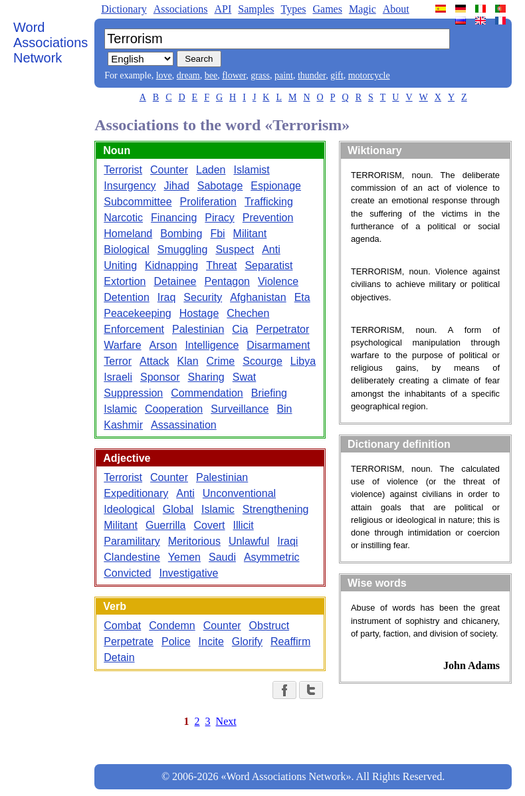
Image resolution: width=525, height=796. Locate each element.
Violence (278, 281)
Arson (163, 345)
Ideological (129, 509)
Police (176, 641)
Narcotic (123, 217)
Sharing (206, 377)
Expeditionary (136, 493)
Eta (302, 297)
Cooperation (174, 409)
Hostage (199, 313)
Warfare (122, 345)
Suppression (133, 393)
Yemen (184, 557)
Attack (154, 361)
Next (226, 721)
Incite (211, 641)
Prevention (268, 217)
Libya (303, 361)
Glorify (247, 641)
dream (188, 75)
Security (202, 297)
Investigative (188, 573)
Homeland (128, 233)
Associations (181, 9)
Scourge (262, 361)
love (164, 75)
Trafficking (269, 201)
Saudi (222, 557)
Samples (256, 9)
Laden (211, 169)
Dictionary (123, 9)
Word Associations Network (50, 42)
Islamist (251, 169)
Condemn (172, 625)
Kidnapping (171, 265)
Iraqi (287, 541)
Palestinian (198, 329)
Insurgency (130, 185)
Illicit (243, 525)
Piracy (219, 217)
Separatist (268, 265)
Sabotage (220, 185)
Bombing (181, 233)
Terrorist (123, 169)
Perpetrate (129, 641)
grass (260, 75)
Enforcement (134, 329)
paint (283, 75)
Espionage (276, 185)
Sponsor (160, 377)
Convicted (127, 573)
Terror (118, 361)
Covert (209, 525)
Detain (119, 657)
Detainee (175, 281)
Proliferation (208, 201)
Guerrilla (165, 525)
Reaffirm (290, 641)
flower (234, 75)
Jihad (176, 185)
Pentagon (227, 281)
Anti (271, 249)
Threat (221, 265)
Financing (174, 217)
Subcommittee (137, 201)
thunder (312, 75)
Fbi (217, 233)
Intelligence (212, 345)
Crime (221, 361)
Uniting (120, 265)
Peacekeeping (137, 313)
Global (178, 509)
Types (293, 9)
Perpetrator (282, 329)
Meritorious (194, 541)
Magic (362, 9)
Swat (245, 377)
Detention (127, 297)
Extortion (125, 281)
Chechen (248, 313)
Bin (284, 409)
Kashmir (123, 425)
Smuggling (183, 249)
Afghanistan (258, 297)
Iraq (167, 297)
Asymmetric (272, 557)
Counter (169, 169)
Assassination (184, 425)
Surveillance (239, 409)
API (222, 9)
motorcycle (369, 75)
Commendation (207, 393)
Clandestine (132, 557)
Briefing (269, 393)
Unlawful (249, 541)
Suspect (234, 249)
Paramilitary (131, 541)
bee (211, 75)
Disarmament (278, 345)
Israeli (118, 377)
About (396, 9)
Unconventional (239, 493)
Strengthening (276, 509)
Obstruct (269, 625)
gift (336, 75)
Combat (122, 625)
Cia (240, 329)
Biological (126, 249)
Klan (188, 361)
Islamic (120, 409)
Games (327, 9)
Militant (250, 233)
